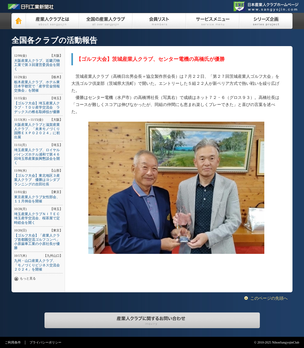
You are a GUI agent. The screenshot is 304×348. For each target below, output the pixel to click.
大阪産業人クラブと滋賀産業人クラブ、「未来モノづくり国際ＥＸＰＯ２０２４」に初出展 (37, 131)
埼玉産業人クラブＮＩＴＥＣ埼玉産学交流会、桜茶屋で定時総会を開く (37, 218)
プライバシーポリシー (45, 342)
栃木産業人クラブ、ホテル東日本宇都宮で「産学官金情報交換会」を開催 (37, 86)
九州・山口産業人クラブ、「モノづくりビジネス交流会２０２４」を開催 (37, 265)
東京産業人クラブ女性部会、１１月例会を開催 (37, 199)
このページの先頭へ (269, 298)
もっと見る (28, 278)
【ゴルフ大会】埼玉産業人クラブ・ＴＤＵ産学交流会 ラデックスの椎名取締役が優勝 (37, 107)
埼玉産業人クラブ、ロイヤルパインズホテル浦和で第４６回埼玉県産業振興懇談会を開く (37, 156)
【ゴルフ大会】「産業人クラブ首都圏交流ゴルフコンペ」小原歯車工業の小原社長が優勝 (37, 241)
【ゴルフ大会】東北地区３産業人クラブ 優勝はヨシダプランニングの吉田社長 (37, 180)
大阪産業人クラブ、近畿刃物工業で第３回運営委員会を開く (37, 65)
